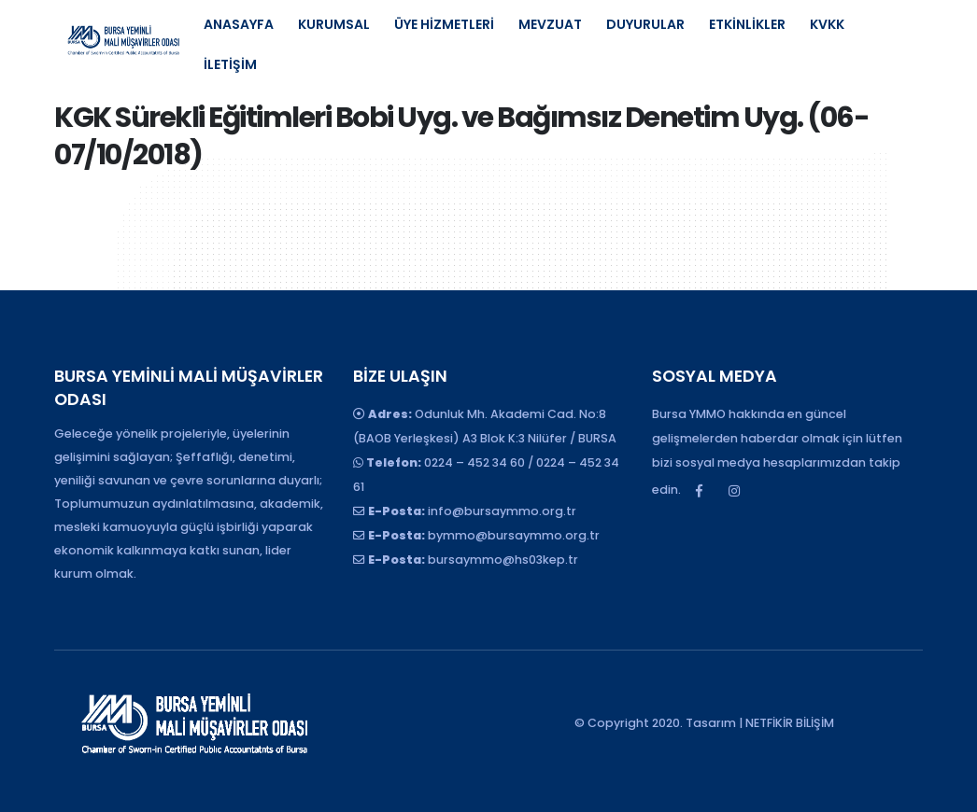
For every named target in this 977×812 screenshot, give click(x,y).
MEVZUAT (550, 24)
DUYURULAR (645, 24)
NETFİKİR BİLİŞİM (789, 723)
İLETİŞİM (230, 64)
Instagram (734, 491)
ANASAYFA (239, 24)
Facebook (700, 491)
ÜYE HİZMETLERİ (444, 24)
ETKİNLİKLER (747, 24)
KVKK (827, 24)
